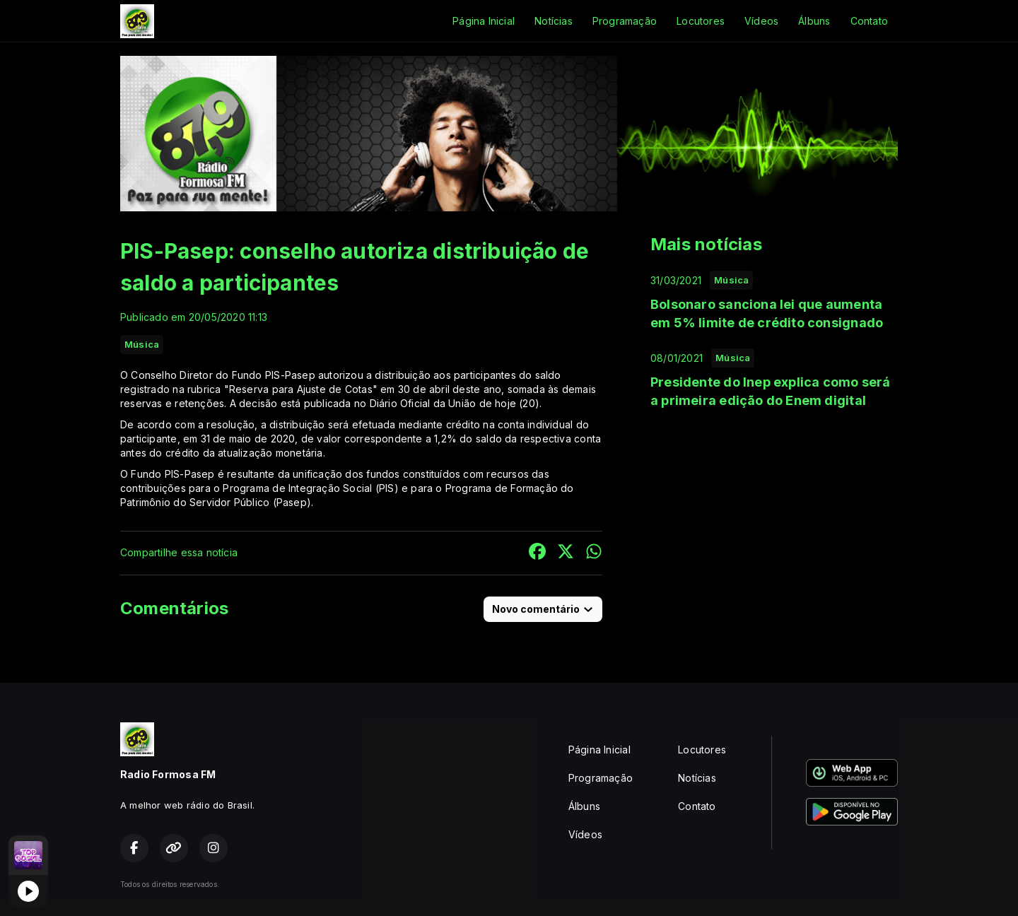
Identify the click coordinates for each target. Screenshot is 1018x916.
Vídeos (761, 21)
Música (141, 344)
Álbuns (814, 21)
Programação (624, 21)
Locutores (701, 21)
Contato (869, 21)
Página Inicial (483, 21)
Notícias (553, 21)
